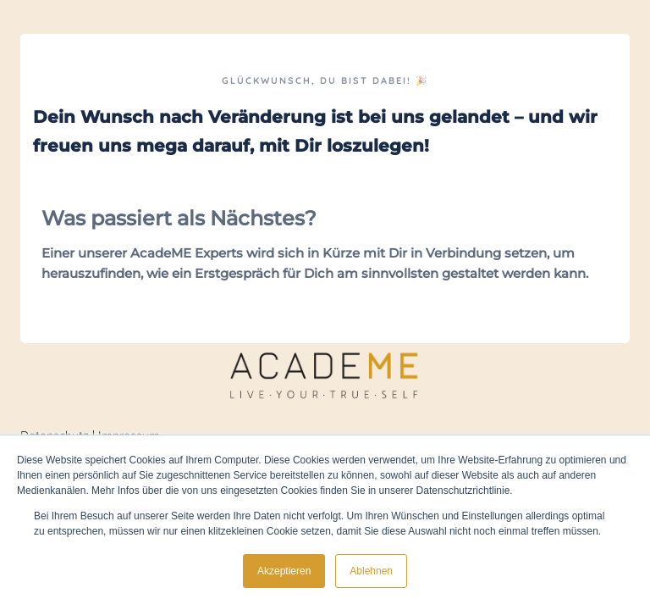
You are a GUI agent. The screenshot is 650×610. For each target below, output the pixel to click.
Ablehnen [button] (371, 571)
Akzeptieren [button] (284, 571)
